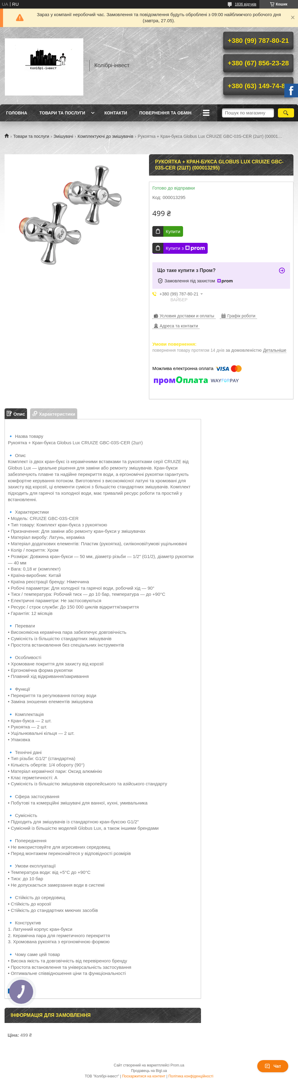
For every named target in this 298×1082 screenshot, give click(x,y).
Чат (273, 1066)
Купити (173, 231)
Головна (16, 112)
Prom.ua (177, 1065)
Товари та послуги (62, 112)
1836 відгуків (245, 4)
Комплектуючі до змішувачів (105, 136)
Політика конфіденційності (190, 1076)
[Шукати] (286, 112)
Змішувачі (63, 136)
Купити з (185, 248)
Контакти (115, 112)
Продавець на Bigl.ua (149, 1071)
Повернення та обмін (165, 112)
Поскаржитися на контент (143, 1076)
